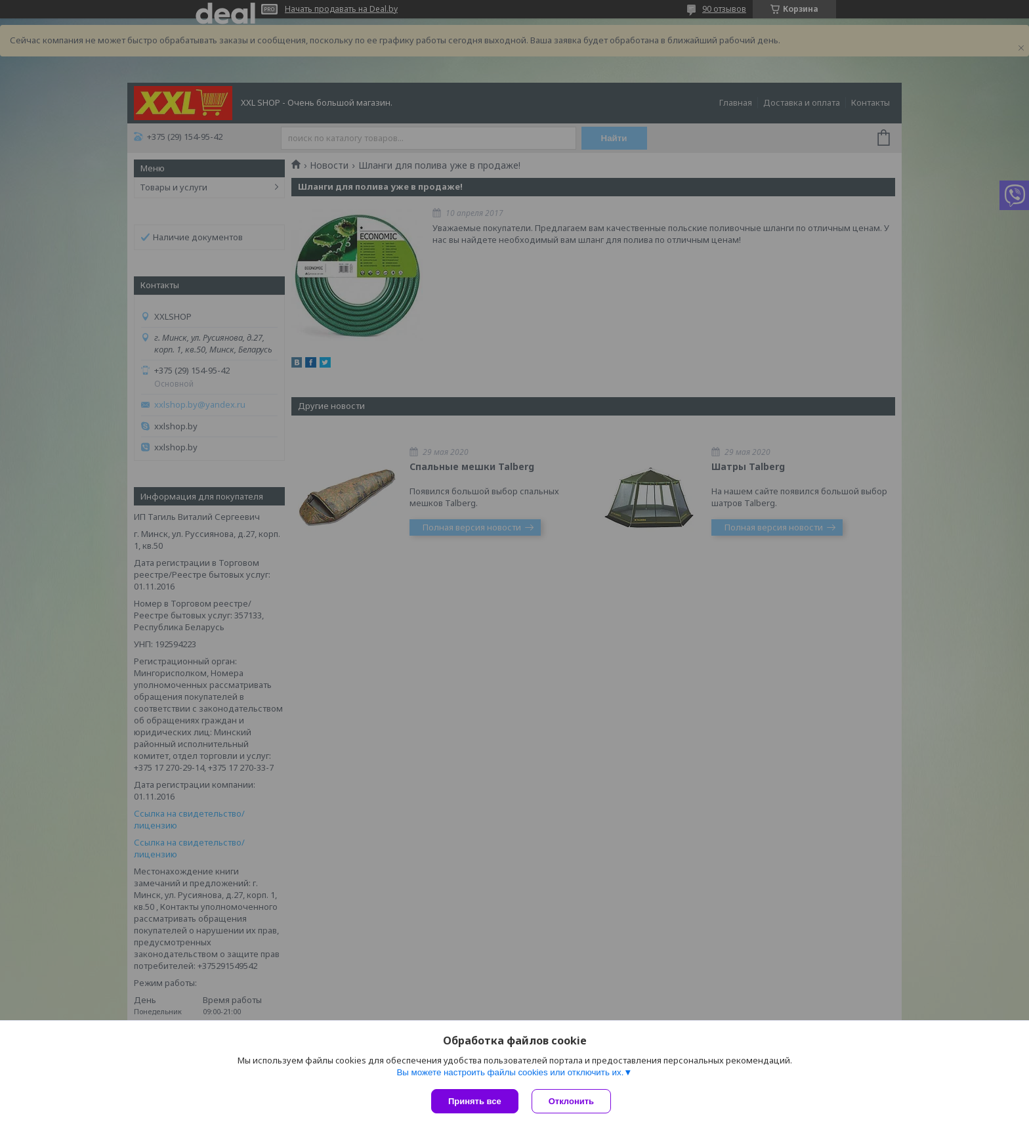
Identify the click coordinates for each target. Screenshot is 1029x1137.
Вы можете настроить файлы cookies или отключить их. (509, 1072)
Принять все (474, 1101)
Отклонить (571, 1101)
